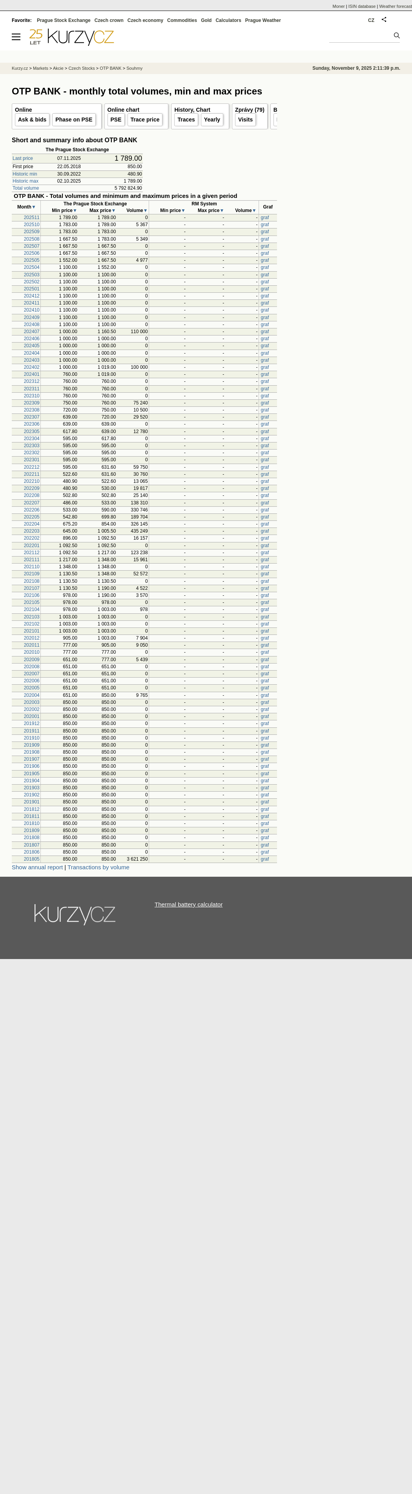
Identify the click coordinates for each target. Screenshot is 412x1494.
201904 (32, 780)
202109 (32, 574)
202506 (32, 253)
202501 (32, 289)
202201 (32, 545)
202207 (32, 503)
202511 (32, 217)
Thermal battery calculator (188, 904)
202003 (32, 702)
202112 (32, 552)
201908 (32, 752)
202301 (32, 459)
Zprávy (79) (249, 110)
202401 (32, 374)
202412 (32, 296)
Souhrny (134, 68)
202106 (32, 595)
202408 (32, 324)
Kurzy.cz (20, 68)
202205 (32, 517)
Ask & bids (32, 119)
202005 (32, 688)
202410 (32, 310)
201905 (32, 773)
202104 (32, 609)
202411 (32, 303)
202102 (32, 624)
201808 (32, 837)
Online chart (124, 110)
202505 (32, 260)
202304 (32, 438)
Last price (23, 158)
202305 (32, 431)
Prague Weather (263, 20)
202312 (32, 381)
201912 (32, 723)
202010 (32, 652)
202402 (32, 367)
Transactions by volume (98, 867)
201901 (32, 802)
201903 (32, 788)
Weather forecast (395, 6)
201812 (32, 809)
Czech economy (145, 20)
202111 (32, 559)
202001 (32, 716)
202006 (32, 681)
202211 (32, 474)
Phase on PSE (73, 119)
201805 (32, 859)
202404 (32, 353)
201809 (32, 830)
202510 (32, 224)
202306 (32, 424)
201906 (32, 766)
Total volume (26, 188)
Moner (339, 6)
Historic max (25, 181)
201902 (32, 795)
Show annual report (37, 867)
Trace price (145, 119)
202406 (32, 338)
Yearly (212, 119)
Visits (245, 119)
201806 (32, 852)
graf (265, 217)
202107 (32, 588)
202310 (32, 396)
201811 (32, 816)
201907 (32, 759)
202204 (32, 524)
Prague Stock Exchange (64, 20)
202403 (32, 360)
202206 (32, 510)
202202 (32, 538)
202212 (32, 467)
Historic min (25, 174)
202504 (32, 267)
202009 (32, 659)
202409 (32, 317)
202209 (32, 488)
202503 (32, 274)
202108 (32, 581)
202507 (32, 246)
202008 (32, 666)
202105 (32, 602)
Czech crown (109, 20)
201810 (32, 823)
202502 (32, 282)
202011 (32, 645)
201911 (32, 731)
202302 (32, 452)
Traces (186, 119)
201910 (32, 738)
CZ (371, 20)
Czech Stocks (81, 68)
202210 (32, 481)
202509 (32, 231)
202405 (32, 345)
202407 (32, 331)
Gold (206, 20)
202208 (32, 495)
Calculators (228, 20)
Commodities (182, 20)
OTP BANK (110, 68)
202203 (32, 531)
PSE (116, 119)
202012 (32, 638)
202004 (32, 695)
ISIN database (362, 6)
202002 (32, 709)
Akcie (58, 68)
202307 (32, 417)
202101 (32, 631)
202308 (32, 410)
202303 (32, 445)
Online (23, 110)
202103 (32, 617)
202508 (32, 239)
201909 (32, 745)
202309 (32, 403)
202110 (32, 566)
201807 (32, 845)
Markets (40, 68)
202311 (32, 389)
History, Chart (192, 110)
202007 (32, 673)
